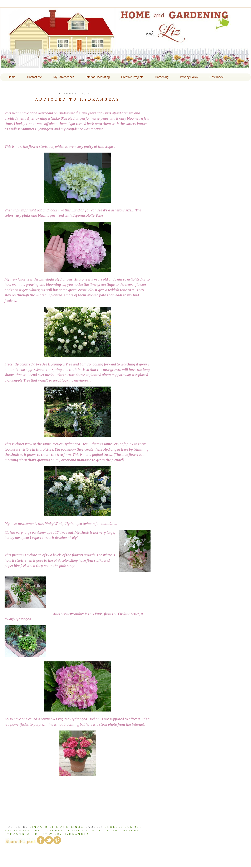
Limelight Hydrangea (93, 830)
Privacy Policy (189, 77)
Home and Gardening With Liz (125, 64)
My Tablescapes (63, 77)
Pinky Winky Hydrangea (62, 833)
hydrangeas (49, 830)
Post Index (216, 77)
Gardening (161, 77)
